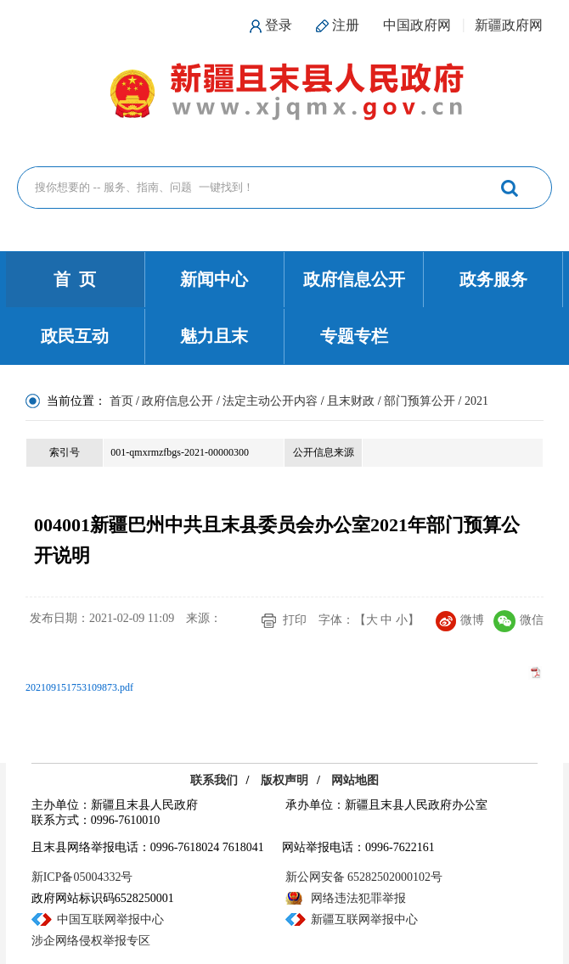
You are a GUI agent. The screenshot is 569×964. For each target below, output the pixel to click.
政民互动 (75, 336)
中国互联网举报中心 (110, 919)
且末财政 (351, 401)
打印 (295, 620)
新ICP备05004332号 (82, 877)
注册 (345, 25)
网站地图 (355, 780)
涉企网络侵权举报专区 (90, 940)
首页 (121, 401)
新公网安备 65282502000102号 (364, 877)
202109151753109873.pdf (79, 687)
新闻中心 (214, 279)
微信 (518, 620)
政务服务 (493, 279)
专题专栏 (354, 336)
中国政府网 (417, 25)
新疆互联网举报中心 (364, 919)
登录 (278, 25)
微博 (460, 620)
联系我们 (214, 780)
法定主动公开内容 (270, 401)
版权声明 (284, 780)
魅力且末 (214, 336)
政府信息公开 (354, 279)
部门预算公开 (419, 401)
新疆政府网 (509, 25)
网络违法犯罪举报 (358, 898)
